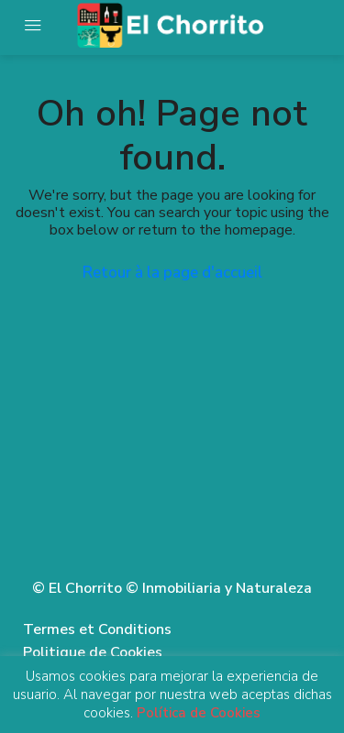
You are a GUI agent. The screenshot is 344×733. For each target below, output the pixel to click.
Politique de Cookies (92, 652)
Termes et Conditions (97, 629)
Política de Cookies (199, 713)
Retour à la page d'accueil (172, 272)
